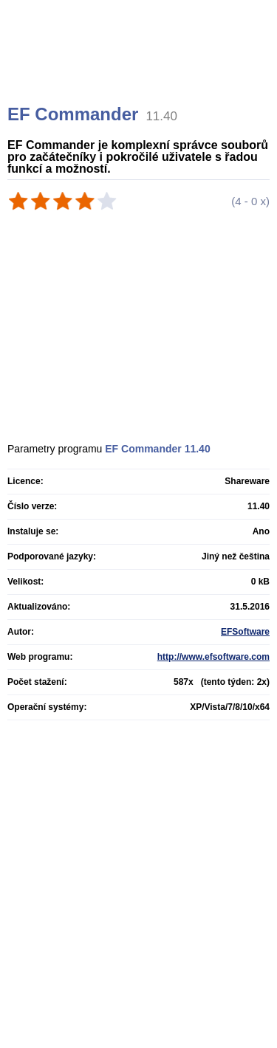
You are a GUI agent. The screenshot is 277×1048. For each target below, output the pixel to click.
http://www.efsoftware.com (213, 657)
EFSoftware (245, 632)
